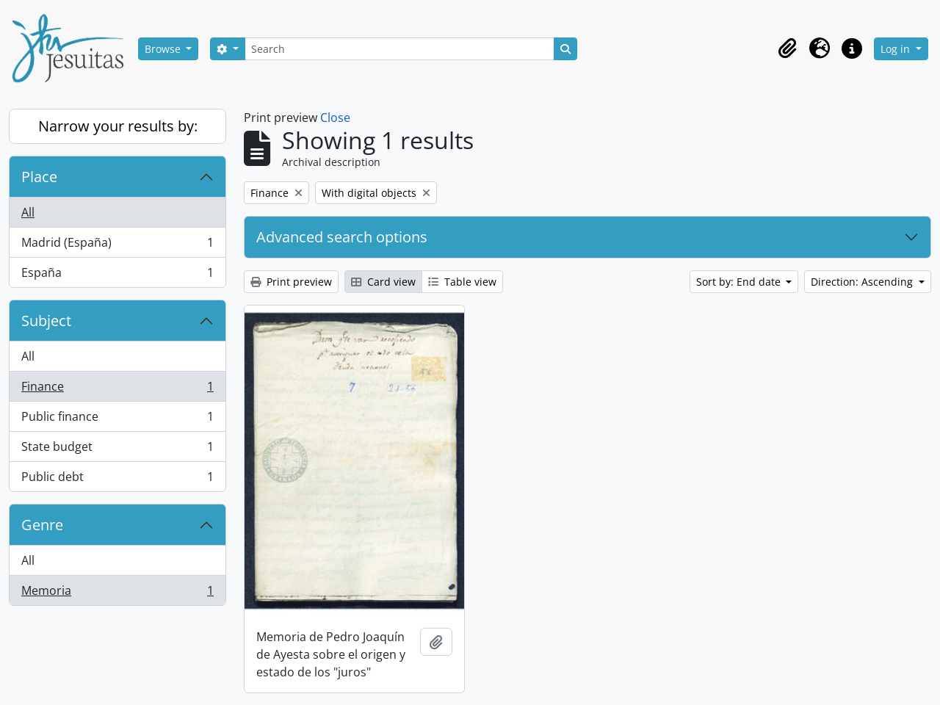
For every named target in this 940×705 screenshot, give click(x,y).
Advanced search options (341, 237)
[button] (787, 48)
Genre (42, 525)
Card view (383, 282)
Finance (117, 389)
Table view (462, 282)
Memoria (117, 593)
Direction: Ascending (863, 282)
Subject (46, 320)
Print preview (291, 282)
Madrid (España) (117, 246)
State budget (117, 450)
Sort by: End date (740, 282)
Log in (897, 49)
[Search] (399, 48)
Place (39, 177)
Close (335, 117)
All (28, 212)
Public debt (117, 479)
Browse (164, 49)
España (117, 275)
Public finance (117, 420)
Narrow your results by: (118, 126)
